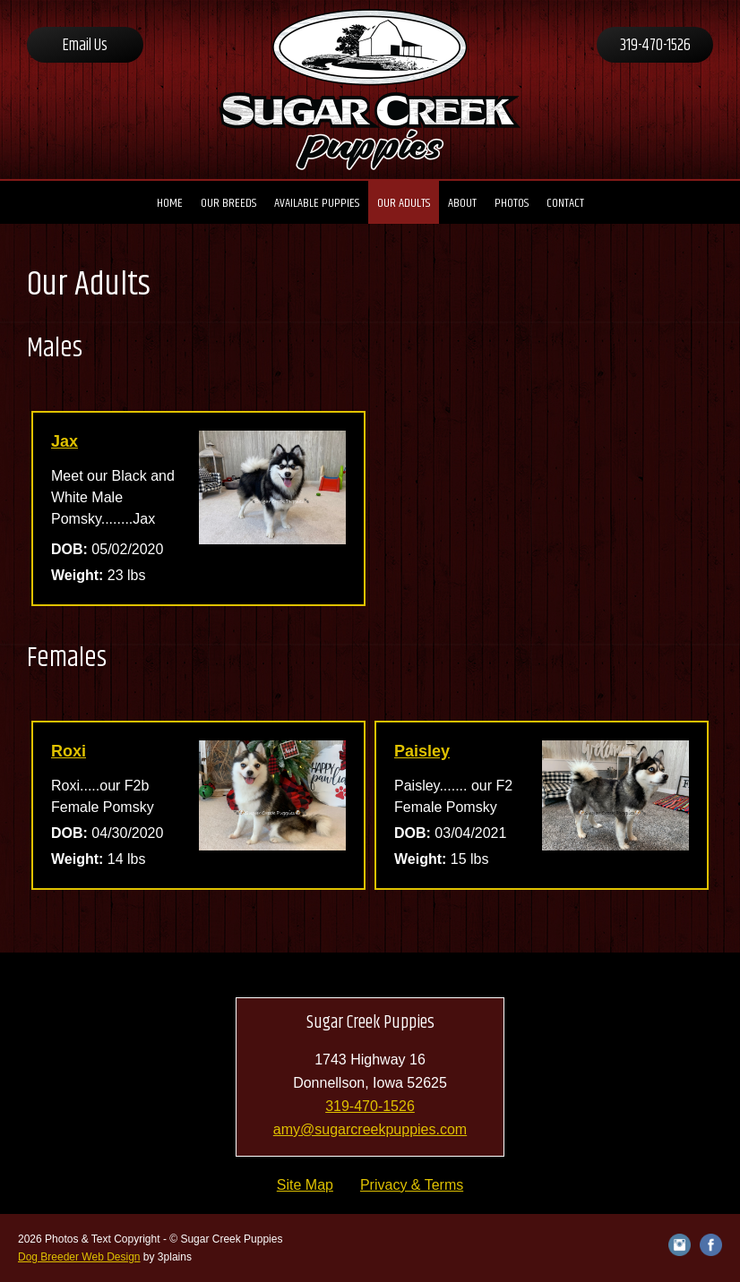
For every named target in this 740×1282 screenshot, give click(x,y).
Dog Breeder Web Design (79, 1257)
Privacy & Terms (411, 1184)
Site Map (305, 1184)
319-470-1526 (655, 45)
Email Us (85, 45)
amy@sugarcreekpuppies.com (370, 1129)
